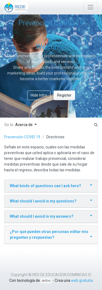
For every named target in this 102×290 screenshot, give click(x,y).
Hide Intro (39, 95)
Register (64, 95)
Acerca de (24, 124)
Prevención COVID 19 (22, 137)
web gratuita (82, 280)
